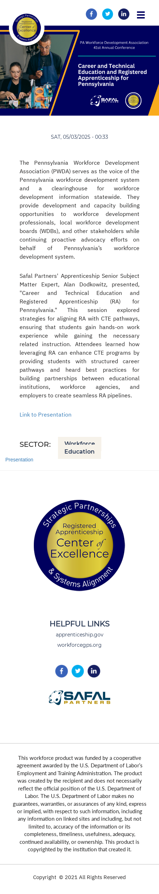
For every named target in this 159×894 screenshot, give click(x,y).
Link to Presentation (45, 414)
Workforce (79, 443)
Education (79, 451)
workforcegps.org (79, 645)
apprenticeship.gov (80, 634)
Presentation (19, 459)
